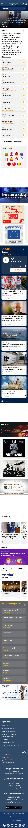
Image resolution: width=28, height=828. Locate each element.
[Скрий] (24, 31)
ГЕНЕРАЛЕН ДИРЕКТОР (5, 724)
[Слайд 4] (6, 26)
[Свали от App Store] (10, 807)
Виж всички (6, 401)
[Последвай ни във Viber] (23, 825)
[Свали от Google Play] (18, 807)
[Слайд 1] (1, 26)
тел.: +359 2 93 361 (14, 771)
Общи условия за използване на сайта (14, 813)
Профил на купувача (9, 734)
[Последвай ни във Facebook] (4, 825)
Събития (5, 739)
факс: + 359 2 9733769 (14, 785)
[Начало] (14, 4)
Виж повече (6, 57)
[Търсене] (24, 8)
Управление (6, 722)
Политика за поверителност (14, 817)
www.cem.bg (14, 789)
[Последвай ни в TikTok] (19, 825)
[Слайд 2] (3, 26)
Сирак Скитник (7, 736)
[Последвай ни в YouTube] (12, 825)
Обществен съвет (8, 732)
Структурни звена (8, 742)
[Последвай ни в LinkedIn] (15, 825)
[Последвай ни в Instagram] (8, 825)
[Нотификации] (23, 4)
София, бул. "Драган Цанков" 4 (14, 769)
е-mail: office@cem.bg (14, 787)
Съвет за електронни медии (12, 745)
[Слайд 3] (4, 26)
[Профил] (26, 4)
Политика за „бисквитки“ (14, 820)
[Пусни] (24, 62)
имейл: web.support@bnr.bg (14, 773)
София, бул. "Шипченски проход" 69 (14, 780)
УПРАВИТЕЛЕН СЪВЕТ (8, 728)
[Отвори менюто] (2, 3)
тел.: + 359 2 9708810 (14, 783)
